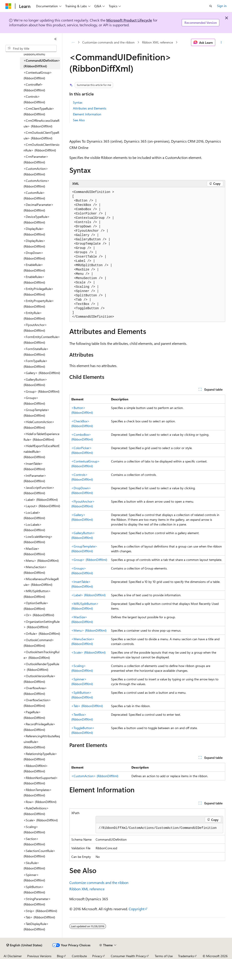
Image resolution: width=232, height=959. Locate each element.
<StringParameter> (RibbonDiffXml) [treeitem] (37, 902)
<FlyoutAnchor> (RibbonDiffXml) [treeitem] (35, 328)
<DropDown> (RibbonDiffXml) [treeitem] (34, 255)
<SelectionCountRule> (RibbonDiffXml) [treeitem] (39, 854)
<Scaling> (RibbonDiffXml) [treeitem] (34, 830)
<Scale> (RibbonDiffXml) (88, 652)
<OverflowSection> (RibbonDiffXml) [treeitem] (37, 703)
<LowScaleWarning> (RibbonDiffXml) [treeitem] (38, 539)
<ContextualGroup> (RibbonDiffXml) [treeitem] (38, 75)
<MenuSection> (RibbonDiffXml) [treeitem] (35, 570)
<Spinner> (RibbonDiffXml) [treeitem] (34, 878)
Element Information (87, 114)
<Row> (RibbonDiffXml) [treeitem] (40, 802)
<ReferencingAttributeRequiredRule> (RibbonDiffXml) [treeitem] (42, 741)
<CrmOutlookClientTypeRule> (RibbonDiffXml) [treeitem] (41, 135)
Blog (60, 956)
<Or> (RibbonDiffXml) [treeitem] (39, 615)
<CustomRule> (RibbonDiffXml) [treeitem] (34, 195)
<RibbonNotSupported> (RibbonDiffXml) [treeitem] (41, 781)
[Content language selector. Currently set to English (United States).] (24, 945)
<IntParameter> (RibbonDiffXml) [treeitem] (35, 478)
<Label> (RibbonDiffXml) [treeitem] (41, 499)
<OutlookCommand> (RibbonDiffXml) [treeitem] (39, 643)
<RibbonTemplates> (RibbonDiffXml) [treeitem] (38, 793)
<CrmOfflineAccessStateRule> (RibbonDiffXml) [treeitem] (41, 123)
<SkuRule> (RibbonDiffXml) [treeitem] (34, 866)
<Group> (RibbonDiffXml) (89, 559)
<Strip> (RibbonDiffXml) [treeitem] (40, 911)
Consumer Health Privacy (128, 956)
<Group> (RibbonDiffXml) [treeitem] (41, 391)
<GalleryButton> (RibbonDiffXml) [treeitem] (35, 382)
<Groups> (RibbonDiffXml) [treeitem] (34, 401)
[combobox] (31, 48)
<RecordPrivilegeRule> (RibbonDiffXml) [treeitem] (39, 727)
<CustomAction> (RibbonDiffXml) (94, 776)
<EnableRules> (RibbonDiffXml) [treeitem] (34, 280)
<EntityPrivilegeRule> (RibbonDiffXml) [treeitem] (38, 292)
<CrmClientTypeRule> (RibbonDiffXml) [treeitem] (39, 111)
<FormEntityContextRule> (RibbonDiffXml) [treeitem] (42, 340)
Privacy (97, 956)
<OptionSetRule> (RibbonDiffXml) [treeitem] (36, 606)
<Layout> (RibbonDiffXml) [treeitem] (42, 506)
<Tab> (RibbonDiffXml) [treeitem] (39, 917)
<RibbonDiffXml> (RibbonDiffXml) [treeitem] (36, 769)
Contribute (79, 956)
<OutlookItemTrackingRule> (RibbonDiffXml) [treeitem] (41, 655)
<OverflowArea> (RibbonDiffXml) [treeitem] (35, 691)
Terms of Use (164, 956)
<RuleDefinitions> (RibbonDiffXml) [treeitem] (36, 811)
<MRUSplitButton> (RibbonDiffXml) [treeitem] (37, 594)
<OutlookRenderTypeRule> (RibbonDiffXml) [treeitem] (41, 667)
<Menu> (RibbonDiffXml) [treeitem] (41, 560)
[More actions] (221, 42)
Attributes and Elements (89, 108)
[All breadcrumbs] (73, 42)
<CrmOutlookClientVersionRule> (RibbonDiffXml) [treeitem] (41, 147)
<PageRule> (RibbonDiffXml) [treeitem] (34, 715)
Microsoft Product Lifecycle (129, 20)
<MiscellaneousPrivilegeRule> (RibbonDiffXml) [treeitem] (41, 582)
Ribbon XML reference (157, 42)
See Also (79, 120)
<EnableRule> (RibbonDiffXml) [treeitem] (34, 268)
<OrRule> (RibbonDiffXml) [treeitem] (42, 633)
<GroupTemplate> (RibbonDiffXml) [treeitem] (36, 413)
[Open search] (210, 6)
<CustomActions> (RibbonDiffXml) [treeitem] (36, 183)
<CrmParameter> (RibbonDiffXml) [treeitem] (36, 159)
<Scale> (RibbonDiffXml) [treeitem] (41, 820)
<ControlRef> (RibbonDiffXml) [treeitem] (34, 87)
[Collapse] (55, 39)
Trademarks (186, 956)
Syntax (77, 102)
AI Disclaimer (13, 956)
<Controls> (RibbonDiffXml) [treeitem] (34, 99)
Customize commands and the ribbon (108, 42)
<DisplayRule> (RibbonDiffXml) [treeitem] (34, 231)
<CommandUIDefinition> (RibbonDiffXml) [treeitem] (42, 63)
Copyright (136, 908)
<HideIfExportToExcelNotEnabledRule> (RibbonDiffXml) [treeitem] (42, 451)
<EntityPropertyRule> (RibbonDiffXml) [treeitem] (39, 304)
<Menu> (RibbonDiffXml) (88, 630)
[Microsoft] (8, 6)
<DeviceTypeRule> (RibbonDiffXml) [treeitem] (37, 219)
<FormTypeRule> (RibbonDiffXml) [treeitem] (36, 364)
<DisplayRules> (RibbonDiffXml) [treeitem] (34, 243)
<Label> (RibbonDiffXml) (88, 595)
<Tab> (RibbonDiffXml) (87, 706)
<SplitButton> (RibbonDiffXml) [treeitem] (34, 890)
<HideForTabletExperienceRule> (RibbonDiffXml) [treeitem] (41, 437)
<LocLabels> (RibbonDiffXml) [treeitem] (34, 527)
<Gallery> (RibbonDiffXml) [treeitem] (42, 373)
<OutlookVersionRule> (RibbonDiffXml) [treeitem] (40, 679)
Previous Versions (39, 956)
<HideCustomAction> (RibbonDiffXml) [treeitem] (39, 425)
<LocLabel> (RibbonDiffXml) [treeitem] (34, 515)
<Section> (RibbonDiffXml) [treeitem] (34, 842)
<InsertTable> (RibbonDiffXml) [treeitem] (34, 466)
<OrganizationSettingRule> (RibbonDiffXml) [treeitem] (42, 624)
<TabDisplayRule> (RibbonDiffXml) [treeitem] (36, 927)
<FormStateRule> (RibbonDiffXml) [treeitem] (36, 352)
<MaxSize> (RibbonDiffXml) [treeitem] (34, 551)
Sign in (222, 6)
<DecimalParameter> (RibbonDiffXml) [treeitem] (38, 207)
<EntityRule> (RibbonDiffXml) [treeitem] (34, 316)
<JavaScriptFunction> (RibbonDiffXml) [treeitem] (39, 490)
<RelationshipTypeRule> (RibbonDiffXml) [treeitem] (40, 757)
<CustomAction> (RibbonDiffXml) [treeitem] (36, 171)
